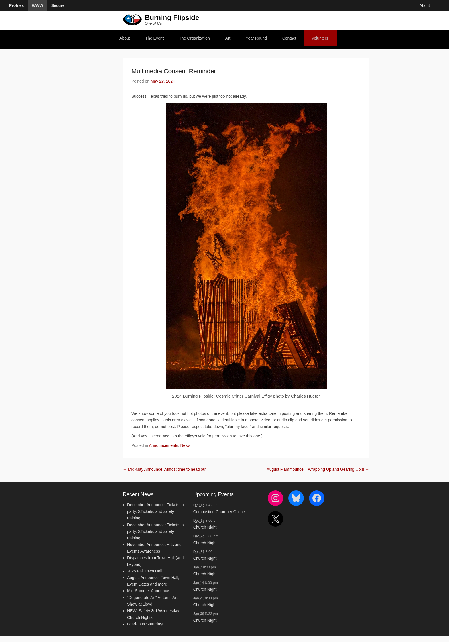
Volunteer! (321, 38)
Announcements (163, 445)
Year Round (256, 38)
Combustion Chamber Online (219, 511)
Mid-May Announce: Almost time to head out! (165, 469)
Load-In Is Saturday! (145, 624)
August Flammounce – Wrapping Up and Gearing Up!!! (318, 469)
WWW (37, 5)
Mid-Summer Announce (148, 590)
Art (228, 38)
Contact (289, 38)
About (124, 38)
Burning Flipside (172, 17)
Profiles (16, 5)
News (185, 445)
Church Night (205, 527)
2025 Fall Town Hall (144, 571)
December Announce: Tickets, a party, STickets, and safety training (155, 511)
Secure (58, 5)
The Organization (194, 38)
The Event (154, 38)
